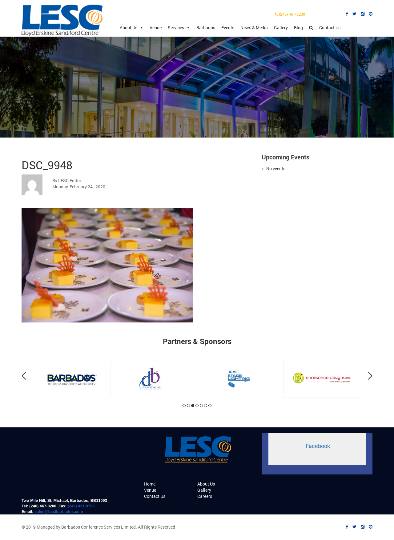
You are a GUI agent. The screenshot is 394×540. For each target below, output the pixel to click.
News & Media (254, 27)
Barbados (205, 27)
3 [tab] (192, 405)
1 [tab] (184, 405)
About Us (131, 28)
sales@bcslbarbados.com (58, 511)
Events (227, 27)
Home (149, 484)
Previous (24, 376)
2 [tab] (188, 405)
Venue (156, 27)
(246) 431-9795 (81, 506)
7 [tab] (209, 405)
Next (370, 376)
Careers (204, 496)
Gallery (281, 27)
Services (179, 28)
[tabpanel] (72, 379)
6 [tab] (205, 405)
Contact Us (329, 27)
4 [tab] (197, 405)
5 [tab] (201, 405)
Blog (298, 27)
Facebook (318, 446)
